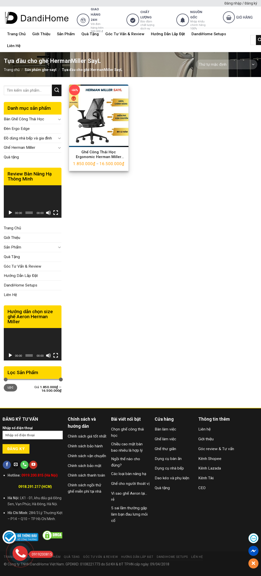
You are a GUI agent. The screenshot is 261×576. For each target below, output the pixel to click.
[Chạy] (10, 212)
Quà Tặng (90, 34)
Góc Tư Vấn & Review (124, 34)
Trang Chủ (16, 34)
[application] (32, 201)
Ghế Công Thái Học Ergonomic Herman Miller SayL (98, 155)
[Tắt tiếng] (48, 212)
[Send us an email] (16, 465)
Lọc (10, 387)
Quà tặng (11, 157)
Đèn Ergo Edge (17, 128)
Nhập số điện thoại (33, 434)
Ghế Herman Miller (19, 147)
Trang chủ (12, 70)
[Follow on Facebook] (7, 465)
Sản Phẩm (66, 34)
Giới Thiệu (41, 34)
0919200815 (40, 554)
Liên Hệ (13, 46)
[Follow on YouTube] (33, 465)
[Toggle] (59, 119)
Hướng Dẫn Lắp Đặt (168, 34)
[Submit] (56, 90)
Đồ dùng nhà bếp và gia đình (28, 138)
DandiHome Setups (208, 34)
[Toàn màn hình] (55, 212)
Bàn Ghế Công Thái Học (24, 119)
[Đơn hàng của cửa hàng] (226, 64)
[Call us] (24, 465)
